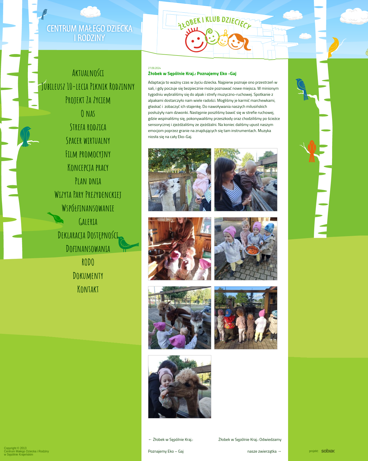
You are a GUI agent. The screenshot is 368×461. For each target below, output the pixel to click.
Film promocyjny (88, 154)
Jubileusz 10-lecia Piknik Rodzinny (88, 86)
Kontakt (88, 289)
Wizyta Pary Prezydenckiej (87, 194)
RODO (88, 262)
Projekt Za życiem (88, 100)
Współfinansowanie (88, 208)
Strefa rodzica (88, 127)
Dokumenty (88, 275)
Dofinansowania (88, 248)
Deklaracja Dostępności (88, 235)
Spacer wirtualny (88, 140)
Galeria (87, 221)
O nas (88, 113)
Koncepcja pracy (88, 167)
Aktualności (88, 73)
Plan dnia (88, 181)
